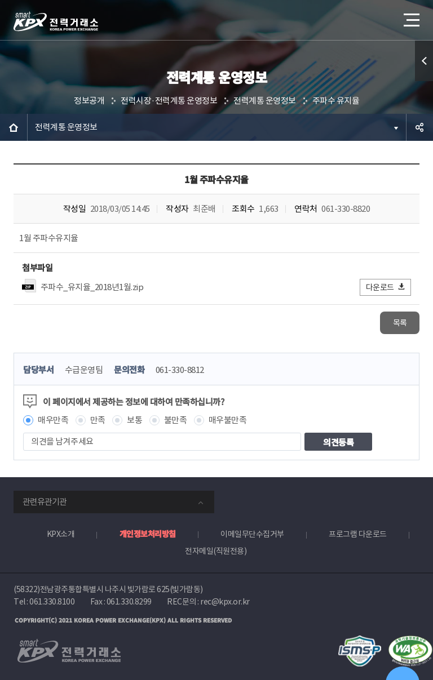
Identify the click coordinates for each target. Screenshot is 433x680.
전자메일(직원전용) (215, 551)
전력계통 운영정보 (264, 100)
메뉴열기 (410, 16)
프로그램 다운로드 (358, 534)
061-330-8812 (180, 370)
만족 (97, 420)
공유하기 (419, 127)
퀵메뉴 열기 (424, 61)
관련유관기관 (45, 501)
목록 (400, 323)
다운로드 (386, 287)
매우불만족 (228, 420)
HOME (13, 127)
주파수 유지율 (336, 100)
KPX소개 (61, 534)
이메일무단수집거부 (252, 534)
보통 (134, 420)
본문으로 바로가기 (0, 0)
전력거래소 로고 (56, 21)
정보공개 (89, 100)
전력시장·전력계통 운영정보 (169, 100)
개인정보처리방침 (148, 533)
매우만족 (53, 420)
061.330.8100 (51, 602)
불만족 (175, 420)
